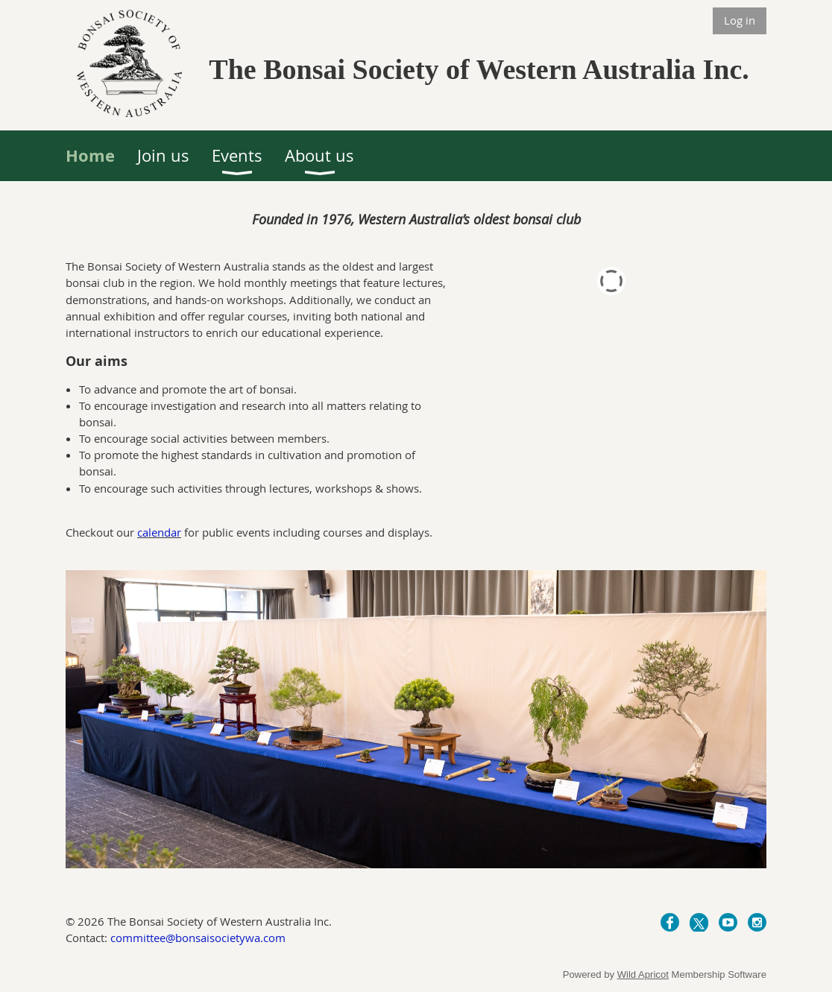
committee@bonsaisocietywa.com (198, 937)
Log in (739, 20)
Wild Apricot (643, 974)
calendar (159, 532)
